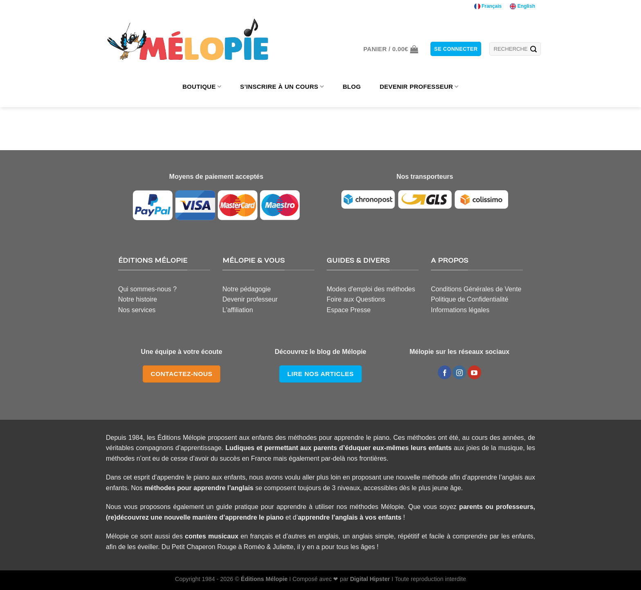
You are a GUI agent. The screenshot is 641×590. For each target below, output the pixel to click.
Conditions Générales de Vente (476, 289)
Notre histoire (137, 299)
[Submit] (533, 49)
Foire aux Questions (356, 299)
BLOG (352, 86)
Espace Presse (349, 309)
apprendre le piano (254, 517)
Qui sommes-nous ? (147, 289)
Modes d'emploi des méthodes (371, 289)
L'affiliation (237, 309)
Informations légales (460, 309)
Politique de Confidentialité (469, 299)
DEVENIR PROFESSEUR (419, 86)
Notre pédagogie (246, 289)
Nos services (137, 309)
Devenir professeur (250, 299)
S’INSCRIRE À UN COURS (282, 86)
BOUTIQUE (201, 86)
